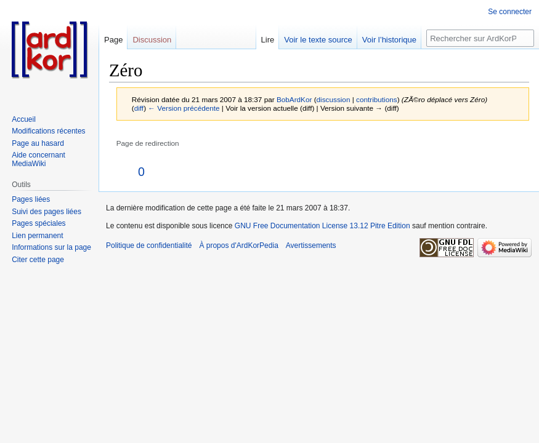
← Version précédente (183, 108)
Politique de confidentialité (149, 245)
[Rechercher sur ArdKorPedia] (480, 38)
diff (139, 108)
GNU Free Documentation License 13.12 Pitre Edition (322, 226)
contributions (376, 99)
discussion (334, 99)
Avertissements (311, 245)
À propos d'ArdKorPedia (238, 245)
